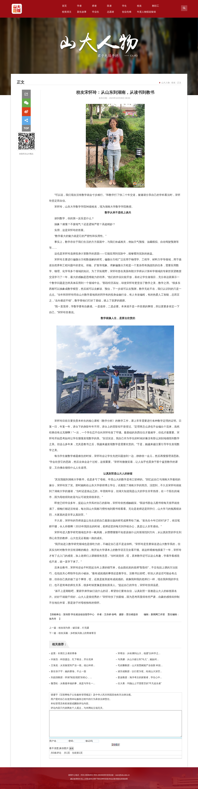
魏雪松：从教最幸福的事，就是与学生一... (73, 683)
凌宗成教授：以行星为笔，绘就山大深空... (140, 671)
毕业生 (95, 12)
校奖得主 (66, 12)
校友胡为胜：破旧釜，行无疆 (74, 628)
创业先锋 (126, 12)
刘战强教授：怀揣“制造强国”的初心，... (71, 677)
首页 (64, 6)
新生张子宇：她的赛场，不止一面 (68, 671)
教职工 (155, 6)
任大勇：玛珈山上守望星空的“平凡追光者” (140, 683)
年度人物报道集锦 (146, 12)
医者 (109, 6)
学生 (124, 6)
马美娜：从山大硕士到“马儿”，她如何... (138, 659)
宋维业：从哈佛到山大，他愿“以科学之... (139, 653)
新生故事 (81, 12)
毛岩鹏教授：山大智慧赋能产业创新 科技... (140, 665)
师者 (94, 6)
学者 (79, 6)
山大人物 (165, 82)
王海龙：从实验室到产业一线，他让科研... (73, 665)
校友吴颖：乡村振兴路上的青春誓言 (77, 633)
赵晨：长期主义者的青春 (64, 653)
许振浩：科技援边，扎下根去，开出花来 (72, 659)
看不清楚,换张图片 (59, 748)
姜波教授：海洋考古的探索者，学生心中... (140, 677)
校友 (139, 6)
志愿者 (110, 12)
